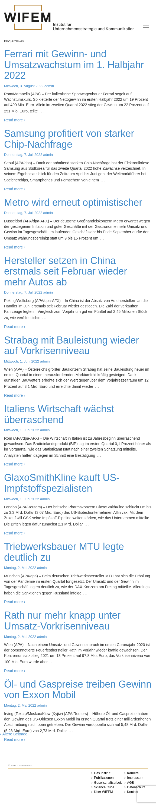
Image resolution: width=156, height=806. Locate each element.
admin (49, 86)
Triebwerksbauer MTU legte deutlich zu (64, 552)
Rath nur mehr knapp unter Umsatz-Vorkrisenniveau (62, 621)
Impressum (135, 778)
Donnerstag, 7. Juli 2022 (23, 155)
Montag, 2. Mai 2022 (20, 568)
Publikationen (103, 778)
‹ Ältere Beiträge (13, 734)
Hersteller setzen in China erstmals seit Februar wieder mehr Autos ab (65, 271)
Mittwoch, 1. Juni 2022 (21, 361)
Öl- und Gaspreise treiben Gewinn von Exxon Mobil (77, 690)
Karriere (133, 773)
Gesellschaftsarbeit (108, 783)
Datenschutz (136, 787)
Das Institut (102, 773)
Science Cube (104, 787)
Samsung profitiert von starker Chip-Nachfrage (69, 139)
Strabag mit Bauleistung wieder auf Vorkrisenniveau (71, 346)
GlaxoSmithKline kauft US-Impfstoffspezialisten (61, 483)
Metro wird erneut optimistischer (73, 202)
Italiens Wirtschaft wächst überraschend (59, 414)
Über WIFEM (103, 792)
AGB (130, 783)
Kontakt (132, 792)
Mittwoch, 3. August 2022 (23, 86)
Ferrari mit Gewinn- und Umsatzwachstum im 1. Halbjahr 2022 (74, 64)
